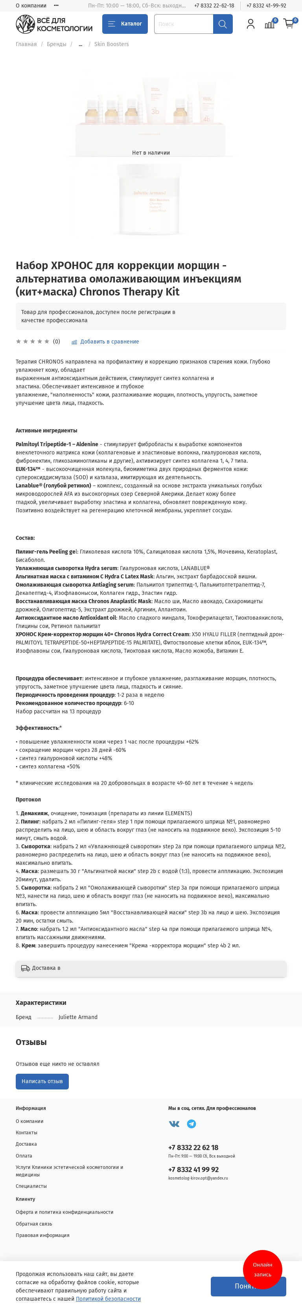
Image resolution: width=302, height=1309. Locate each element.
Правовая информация (43, 1235)
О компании (31, 5)
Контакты (26, 1132)
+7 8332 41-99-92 (266, 5)
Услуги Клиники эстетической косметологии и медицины (69, 1171)
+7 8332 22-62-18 (214, 5)
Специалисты (31, 1186)
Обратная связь (34, 1224)
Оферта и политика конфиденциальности (65, 1212)
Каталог (125, 24)
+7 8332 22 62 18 (193, 1147)
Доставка (26, 1144)
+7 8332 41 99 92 (193, 1169)
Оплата (24, 1156)
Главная (26, 44)
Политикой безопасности (108, 1299)
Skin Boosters (111, 44)
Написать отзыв (42, 1081)
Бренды (56, 44)
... (80, 44)
